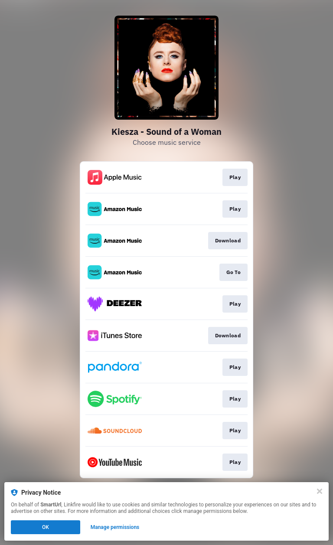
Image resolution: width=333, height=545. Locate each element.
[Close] (319, 491)
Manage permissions (115, 527)
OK (45, 527)
